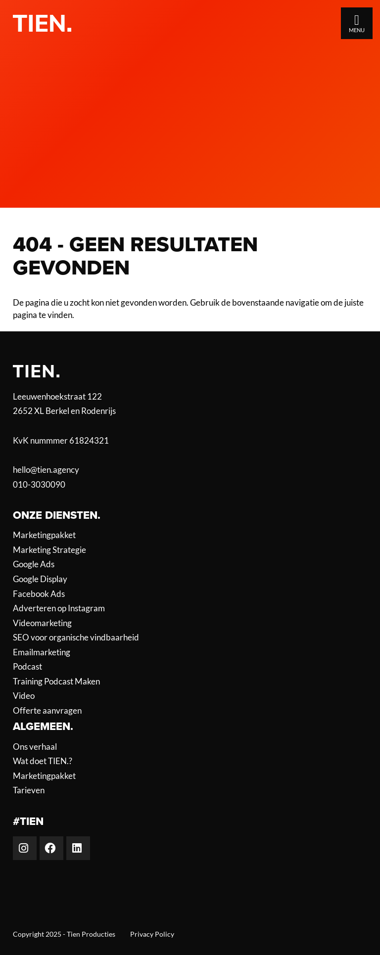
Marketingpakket (44, 535)
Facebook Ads (39, 594)
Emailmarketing (41, 652)
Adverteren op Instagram (59, 608)
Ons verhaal (35, 747)
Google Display (40, 579)
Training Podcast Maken (56, 681)
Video (24, 696)
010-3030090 (39, 484)
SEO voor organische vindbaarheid (76, 637)
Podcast (27, 667)
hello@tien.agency (46, 469)
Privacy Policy (152, 934)
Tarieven (29, 790)
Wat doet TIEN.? (42, 761)
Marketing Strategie (49, 550)
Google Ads (33, 564)
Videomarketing (42, 623)
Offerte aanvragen (47, 711)
